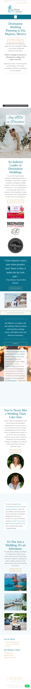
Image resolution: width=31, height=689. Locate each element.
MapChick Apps (8, 655)
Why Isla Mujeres (11, 678)
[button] (15, 16)
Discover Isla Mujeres (15, 288)
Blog (16, 679)
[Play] (4, 106)
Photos (20, 679)
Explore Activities (15, 570)
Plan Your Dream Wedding (15, 40)
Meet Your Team (15, 450)
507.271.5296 (24, 3)
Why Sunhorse (21, 678)
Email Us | (18, 3)
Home (11, 677)
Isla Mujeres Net (8, 653)
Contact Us (15, 343)
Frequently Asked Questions (15, 313)
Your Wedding (17, 677)
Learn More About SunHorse (15, 201)
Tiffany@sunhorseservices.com (18, 685)
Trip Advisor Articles (10, 657)
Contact (11, 679)
